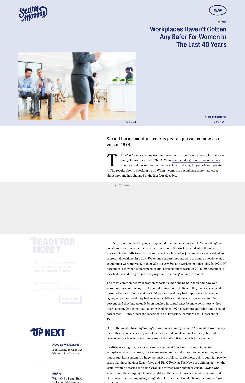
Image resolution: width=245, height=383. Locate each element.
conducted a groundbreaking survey (196, 160)
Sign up (67, 301)
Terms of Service (73, 291)
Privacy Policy (37, 293)
